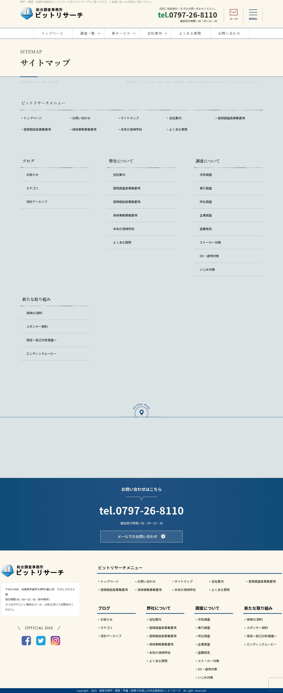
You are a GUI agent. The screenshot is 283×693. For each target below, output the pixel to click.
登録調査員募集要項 (231, 118)
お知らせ (32, 174)
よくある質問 (190, 33)
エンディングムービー (41, 353)
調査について (208, 161)
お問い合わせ (229, 33)
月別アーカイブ (36, 202)
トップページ (52, 33)
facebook (26, 640)
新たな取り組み (36, 299)
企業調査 (206, 215)
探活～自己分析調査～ (41, 340)
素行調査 (206, 188)
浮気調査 (206, 174)
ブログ (28, 161)
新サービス (121, 33)
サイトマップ (130, 118)
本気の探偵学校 (131, 129)
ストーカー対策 (210, 242)
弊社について (121, 161)
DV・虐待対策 (209, 256)
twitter (40, 640)
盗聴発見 (206, 229)
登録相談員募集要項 (37, 129)
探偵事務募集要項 (84, 129)
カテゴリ (32, 188)
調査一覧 (87, 33)
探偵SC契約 (34, 313)
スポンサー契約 (37, 326)
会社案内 (154, 33)
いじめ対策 (207, 269)
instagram (55, 640)
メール (233, 14)
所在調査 (206, 202)
